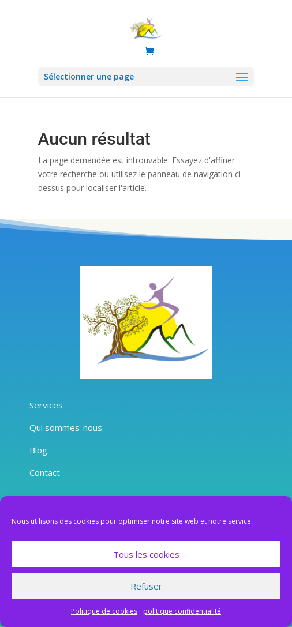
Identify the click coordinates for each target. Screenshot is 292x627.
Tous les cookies (146, 554)
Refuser (146, 586)
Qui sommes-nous (65, 427)
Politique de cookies (104, 611)
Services (46, 405)
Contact (44, 472)
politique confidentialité (182, 611)
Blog (38, 450)
